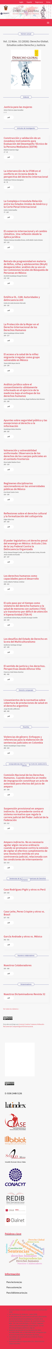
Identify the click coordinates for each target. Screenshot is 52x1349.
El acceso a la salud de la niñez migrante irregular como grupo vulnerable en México (22, 357)
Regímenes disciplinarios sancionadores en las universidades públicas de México (24, 486)
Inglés (21, 2)
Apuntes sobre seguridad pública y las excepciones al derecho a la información (25, 423)
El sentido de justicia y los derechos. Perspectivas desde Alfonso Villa (24, 667)
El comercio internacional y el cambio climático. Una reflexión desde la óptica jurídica (25, 234)
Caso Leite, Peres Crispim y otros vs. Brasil (24, 913)
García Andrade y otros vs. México (23, 936)
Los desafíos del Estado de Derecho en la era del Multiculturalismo (25, 640)
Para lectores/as (14, 1282)
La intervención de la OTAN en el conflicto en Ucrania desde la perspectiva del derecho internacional (26, 173)
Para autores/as (14, 1287)
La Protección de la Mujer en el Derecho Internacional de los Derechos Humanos (21, 327)
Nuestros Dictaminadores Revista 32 (24, 994)
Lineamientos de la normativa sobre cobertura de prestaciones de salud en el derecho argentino (26, 702)
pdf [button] (9, 117)
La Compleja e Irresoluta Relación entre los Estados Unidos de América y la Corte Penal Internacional (25, 203)
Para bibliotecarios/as (16, 1292)
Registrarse (39, 2)
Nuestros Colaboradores (18, 965)
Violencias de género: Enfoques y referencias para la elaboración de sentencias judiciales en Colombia (23, 739)
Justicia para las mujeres (18, 107)
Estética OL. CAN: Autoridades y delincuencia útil (22, 298)
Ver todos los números (11, 1009)
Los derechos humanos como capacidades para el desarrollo (21, 577)
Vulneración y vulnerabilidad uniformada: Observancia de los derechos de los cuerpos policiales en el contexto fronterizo (25, 455)
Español (29, 2)
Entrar (48, 2)
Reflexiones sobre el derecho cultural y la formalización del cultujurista (25, 515)
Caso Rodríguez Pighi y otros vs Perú (25, 889)
